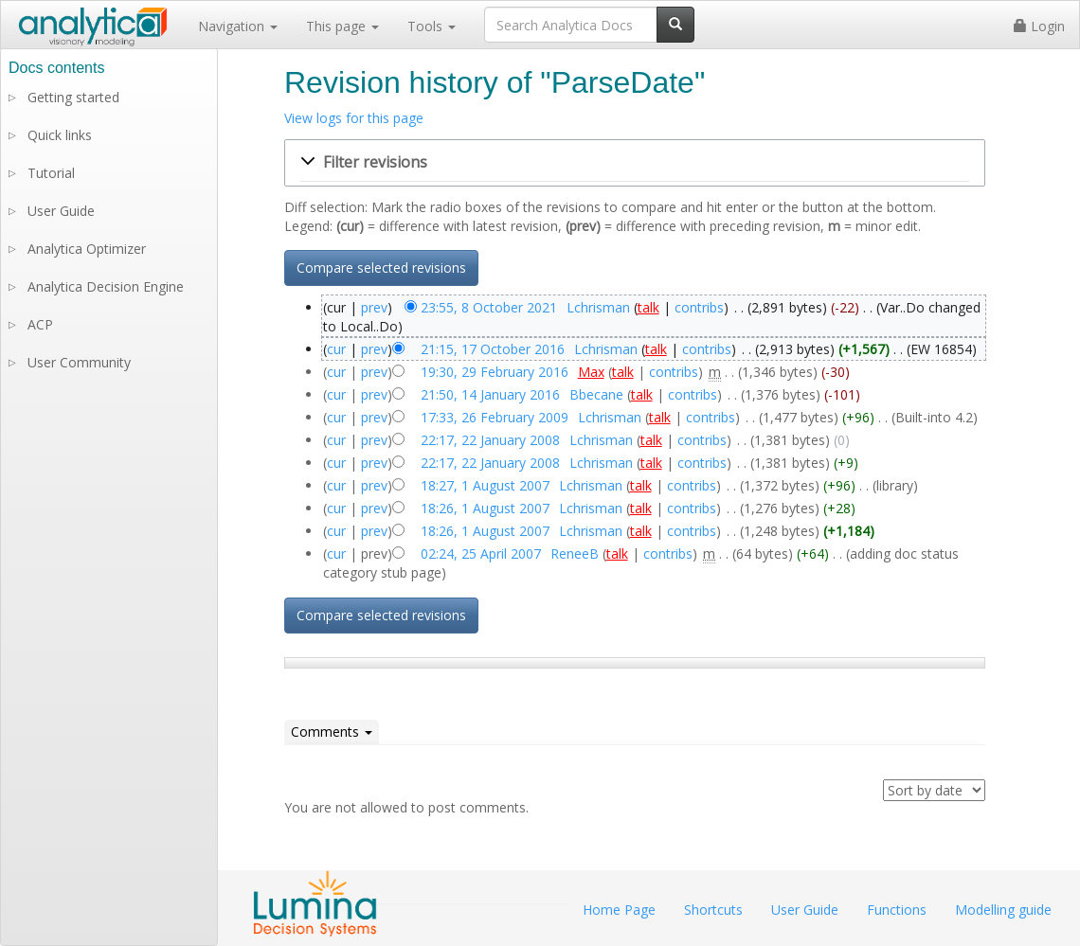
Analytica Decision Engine (105, 286)
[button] (634, 163)
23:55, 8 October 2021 (489, 307)
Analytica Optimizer (86, 249)
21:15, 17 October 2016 (493, 349)
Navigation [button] (238, 26)
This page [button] (342, 26)
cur (336, 349)
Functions (897, 910)
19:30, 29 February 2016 (494, 372)
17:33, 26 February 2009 (494, 417)
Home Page (619, 910)
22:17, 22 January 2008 (490, 440)
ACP (40, 324)
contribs (699, 307)
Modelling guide (1003, 910)
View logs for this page (353, 118)
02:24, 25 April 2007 (481, 553)
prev (374, 307)
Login (1039, 26)
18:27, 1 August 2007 (485, 485)
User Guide (61, 211)
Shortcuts (713, 910)
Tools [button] (431, 26)
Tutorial (51, 173)
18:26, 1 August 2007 (485, 508)
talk (648, 307)
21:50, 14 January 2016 (490, 394)
